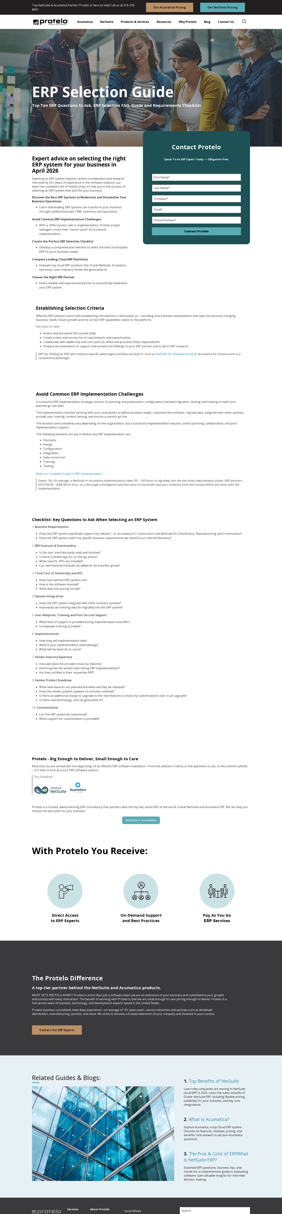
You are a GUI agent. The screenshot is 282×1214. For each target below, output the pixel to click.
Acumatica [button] (85, 22)
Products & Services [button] (135, 22)
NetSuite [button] (106, 22)
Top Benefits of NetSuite (214, 1081)
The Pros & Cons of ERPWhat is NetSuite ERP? (216, 1157)
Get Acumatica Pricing (169, 7)
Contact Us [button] (226, 22)
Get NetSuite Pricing (223, 7)
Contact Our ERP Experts (56, 1030)
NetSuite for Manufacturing (174, 354)
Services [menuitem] (72, 1209)
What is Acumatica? (209, 1119)
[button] (161, 22)
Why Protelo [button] (187, 22)
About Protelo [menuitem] (100, 1209)
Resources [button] (164, 22)
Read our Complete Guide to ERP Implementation (69, 474)
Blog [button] (207, 22)
